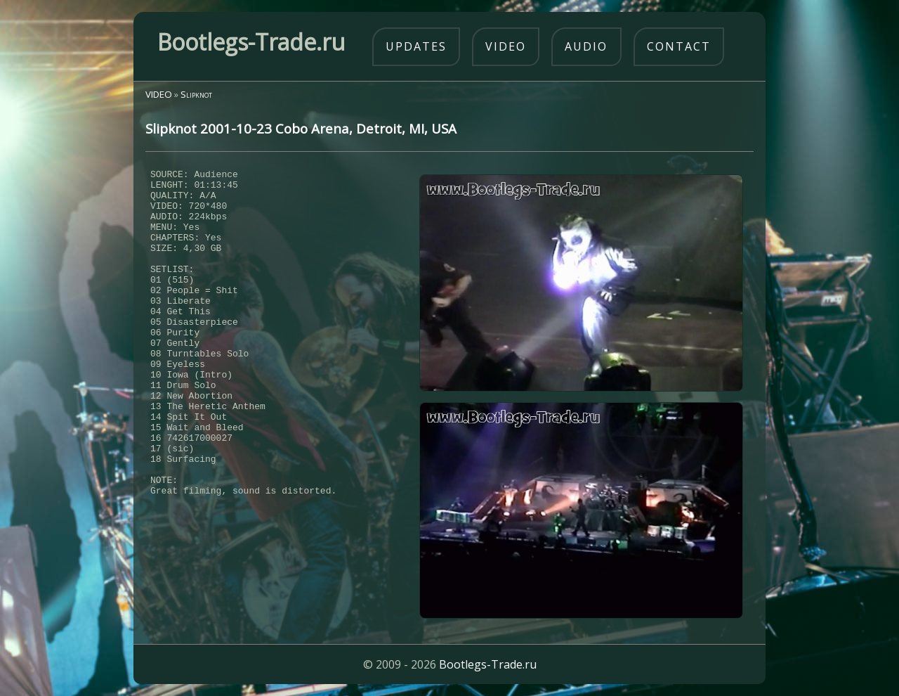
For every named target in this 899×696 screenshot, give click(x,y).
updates (416, 46)
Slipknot (196, 94)
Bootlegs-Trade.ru (488, 664)
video (505, 46)
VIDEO (158, 94)
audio (586, 46)
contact (679, 46)
